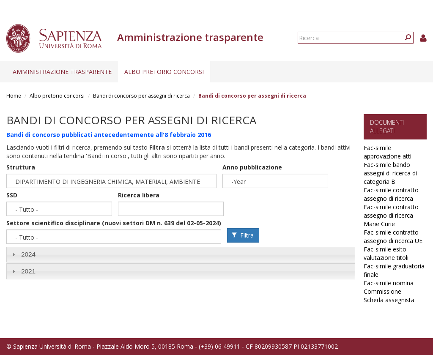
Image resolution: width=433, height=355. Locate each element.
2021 (28, 271)
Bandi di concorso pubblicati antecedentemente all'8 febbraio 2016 (108, 135)
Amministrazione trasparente (62, 72)
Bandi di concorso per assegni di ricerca (141, 95)
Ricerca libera (138, 195)
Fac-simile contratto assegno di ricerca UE (393, 236)
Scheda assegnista (389, 300)
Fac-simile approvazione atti (387, 152)
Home (13, 95)
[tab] (180, 254)
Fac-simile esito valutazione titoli (386, 253)
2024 (28, 254)
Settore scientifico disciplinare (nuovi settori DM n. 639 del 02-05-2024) (113, 223)
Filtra (242, 235)
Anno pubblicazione (252, 167)
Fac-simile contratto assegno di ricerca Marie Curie (391, 215)
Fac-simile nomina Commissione (389, 287)
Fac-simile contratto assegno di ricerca (391, 194)
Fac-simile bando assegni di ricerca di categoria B (390, 173)
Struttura (20, 167)
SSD (11, 195)
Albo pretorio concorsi (164, 72)
